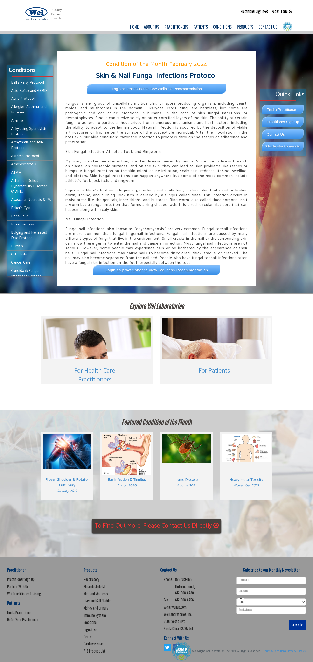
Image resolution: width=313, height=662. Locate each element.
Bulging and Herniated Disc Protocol (29, 235)
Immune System (95, 615)
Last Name (243, 590)
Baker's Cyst (21, 208)
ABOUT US (151, 27)
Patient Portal (282, 11)
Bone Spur (19, 216)
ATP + (16, 172)
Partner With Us (17, 586)
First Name (244, 580)
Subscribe (297, 625)
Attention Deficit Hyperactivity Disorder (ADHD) (29, 186)
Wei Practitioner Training (24, 593)
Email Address (245, 609)
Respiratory (91, 579)
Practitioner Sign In (254, 11)
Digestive (90, 629)
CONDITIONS (222, 27)
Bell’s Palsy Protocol (27, 82)
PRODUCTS (245, 27)
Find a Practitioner (281, 109)
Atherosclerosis (23, 164)
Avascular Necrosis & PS (31, 200)
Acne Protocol (23, 98)
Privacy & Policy (297, 651)
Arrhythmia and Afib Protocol (27, 145)
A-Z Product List (94, 651)
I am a (241, 598)
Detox (88, 636)
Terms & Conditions (274, 651)
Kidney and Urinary (96, 608)
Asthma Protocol (25, 156)
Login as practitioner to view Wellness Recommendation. (157, 89)
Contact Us (276, 134)
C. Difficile (19, 254)
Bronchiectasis (23, 224)
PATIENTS (200, 27)
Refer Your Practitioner (23, 619)
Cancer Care (20, 262)
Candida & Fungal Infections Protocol (26, 274)
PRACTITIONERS (176, 27)
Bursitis (17, 246)
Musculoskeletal (94, 586)
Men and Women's (96, 593)
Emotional (90, 622)
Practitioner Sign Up (283, 122)
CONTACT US (268, 27)
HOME (134, 27)
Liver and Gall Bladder (98, 600)
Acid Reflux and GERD (29, 90)
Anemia (17, 120)
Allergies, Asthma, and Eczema (29, 110)
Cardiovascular (93, 643)
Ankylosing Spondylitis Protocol (29, 132)
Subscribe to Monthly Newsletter (282, 146)
